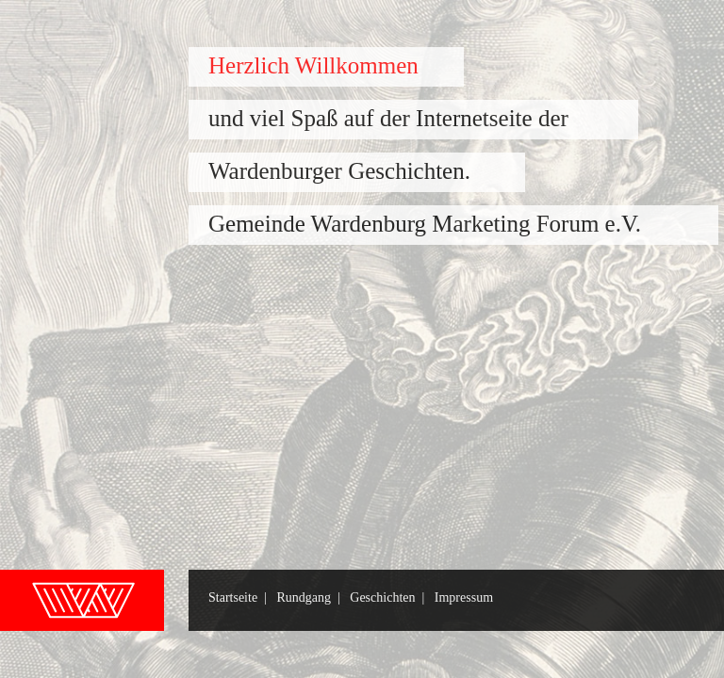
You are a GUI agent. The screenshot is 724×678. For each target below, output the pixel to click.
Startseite (232, 597)
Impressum (464, 597)
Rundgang (303, 597)
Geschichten (382, 597)
